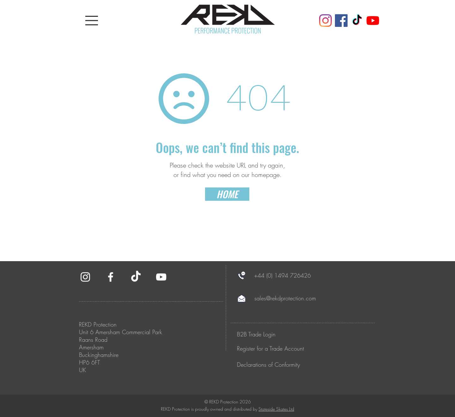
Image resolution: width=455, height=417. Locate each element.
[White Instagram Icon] (85, 277)
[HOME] (227, 194)
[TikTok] (357, 20)
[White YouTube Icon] (161, 277)
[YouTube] (373, 20)
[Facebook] (341, 20)
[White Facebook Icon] (110, 277)
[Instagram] (325, 20)
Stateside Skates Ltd (276, 409)
